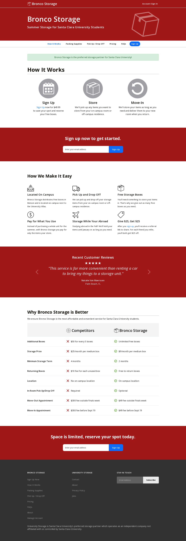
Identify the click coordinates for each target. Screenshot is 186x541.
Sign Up (134, 44)
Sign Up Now (33, 479)
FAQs (123, 44)
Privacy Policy (78, 490)
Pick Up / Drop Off (95, 44)
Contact (75, 479)
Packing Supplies (74, 44)
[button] (37, 272)
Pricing (113, 44)
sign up (130, 226)
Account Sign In (150, 3)
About (30, 512)
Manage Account (35, 518)
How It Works (54, 44)
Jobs (74, 496)
